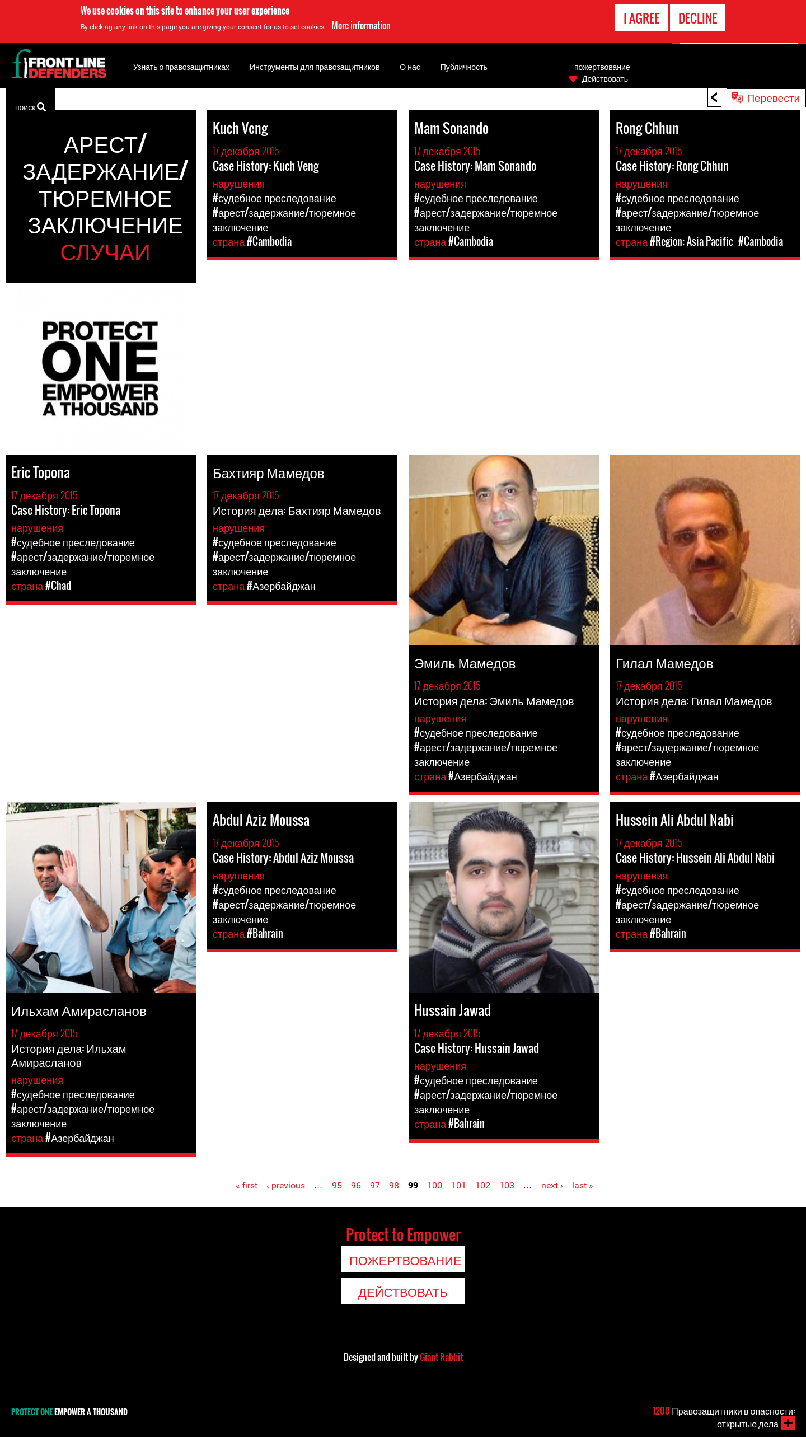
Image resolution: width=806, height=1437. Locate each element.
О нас (410, 66)
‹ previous (285, 1185)
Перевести (773, 97)
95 (337, 1185)
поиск (30, 106)
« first (246, 1185)
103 (506, 1185)
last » (582, 1185)
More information (361, 24)
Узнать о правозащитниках (181, 66)
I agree (641, 17)
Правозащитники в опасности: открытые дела (724, 1417)
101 (458, 1185)
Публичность (464, 66)
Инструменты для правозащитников (314, 66)
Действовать (605, 78)
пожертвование (602, 66)
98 (394, 1185)
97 (375, 1185)
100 (434, 1185)
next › (552, 1185)
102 (482, 1185)
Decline (697, 17)
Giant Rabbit (441, 1357)
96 (356, 1185)
